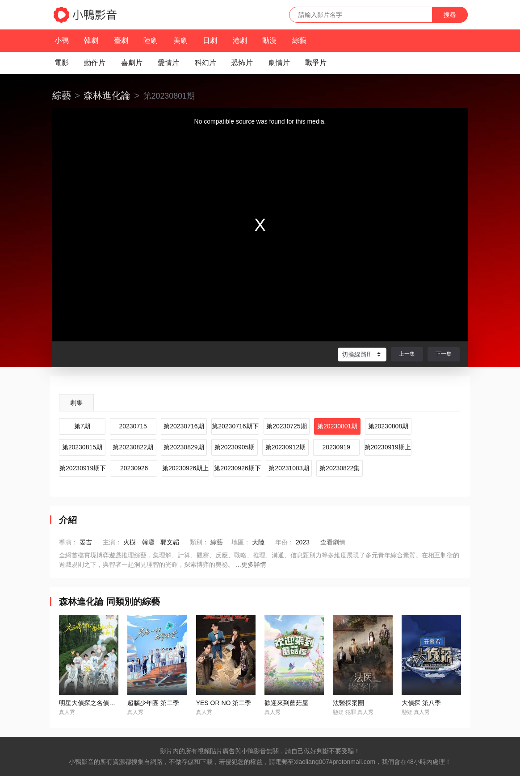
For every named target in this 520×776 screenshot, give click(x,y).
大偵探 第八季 (421, 702)
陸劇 (150, 40)
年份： (284, 542)
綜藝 (299, 40)
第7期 (82, 426)
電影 (62, 62)
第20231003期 (288, 468)
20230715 (133, 426)
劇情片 (279, 62)
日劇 (210, 40)
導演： (68, 542)
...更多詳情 (251, 564)
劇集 (76, 402)
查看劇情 (332, 542)
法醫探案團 (348, 702)
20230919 (336, 447)
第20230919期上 (388, 447)
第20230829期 (184, 447)
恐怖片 (242, 62)
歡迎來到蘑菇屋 (286, 702)
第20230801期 (337, 426)
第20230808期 (388, 426)
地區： (240, 542)
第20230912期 (285, 447)
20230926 (134, 468)
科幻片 (205, 62)
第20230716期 (184, 426)
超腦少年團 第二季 (153, 702)
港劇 (240, 40)
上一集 (407, 354)
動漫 (269, 40)
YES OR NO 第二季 (224, 702)
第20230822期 (133, 447)
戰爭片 (316, 62)
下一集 (444, 354)
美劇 (180, 40)
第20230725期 (286, 426)
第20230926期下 (237, 468)
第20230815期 (82, 447)
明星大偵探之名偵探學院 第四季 (103, 702)
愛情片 (168, 62)
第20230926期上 (185, 468)
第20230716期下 (235, 426)
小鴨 (62, 40)
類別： (199, 542)
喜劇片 (132, 62)
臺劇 (121, 40)
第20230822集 (339, 468)
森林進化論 (107, 95)
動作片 (94, 62)
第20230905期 (234, 447)
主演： (112, 542)
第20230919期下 (82, 468)
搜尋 (450, 14)
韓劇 (91, 40)
